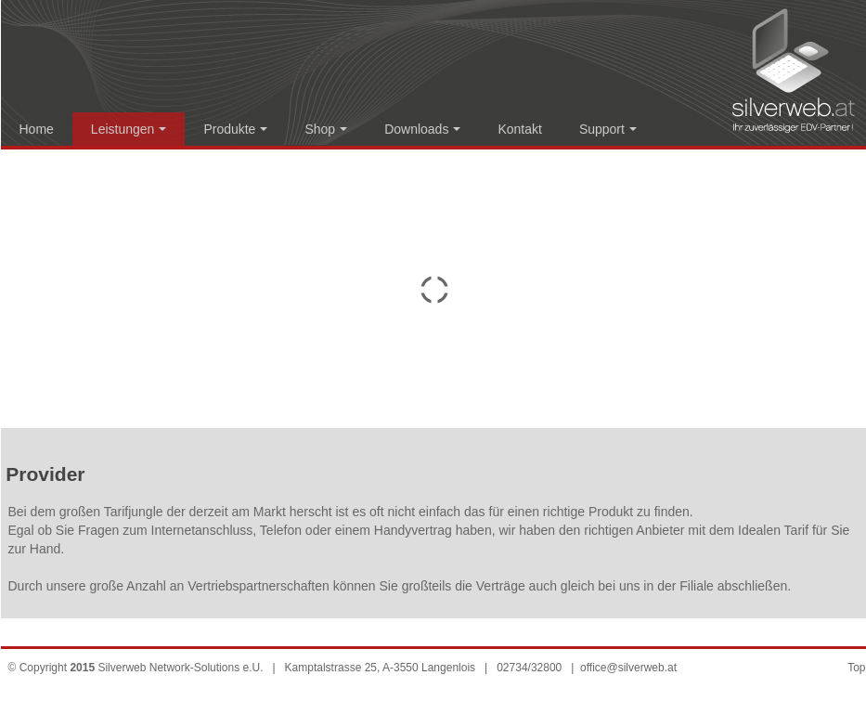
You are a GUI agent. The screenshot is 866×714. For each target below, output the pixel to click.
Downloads (422, 129)
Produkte (235, 129)
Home (36, 129)
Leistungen (129, 129)
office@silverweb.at (628, 667)
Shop (325, 129)
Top (856, 667)
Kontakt (519, 129)
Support (608, 129)
